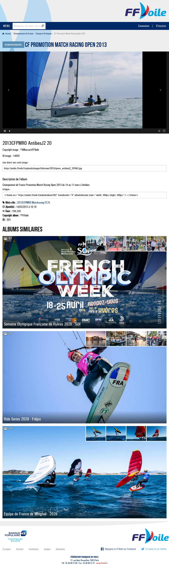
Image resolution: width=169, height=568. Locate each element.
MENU (6, 26)
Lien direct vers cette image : (84, 166)
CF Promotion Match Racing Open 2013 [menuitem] (69, 33)
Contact (19, 549)
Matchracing (38, 202)
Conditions (34, 549)
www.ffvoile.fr (102, 563)
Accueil (6, 33)
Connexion (143, 26)
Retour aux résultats (13, 45)
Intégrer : (84, 193)
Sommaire (60, 549)
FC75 (47, 202)
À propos (6, 549)
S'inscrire (161, 26)
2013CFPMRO (24, 202)
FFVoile (146, 10)
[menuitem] (7, 33)
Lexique (47, 549)
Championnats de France (23, 33)
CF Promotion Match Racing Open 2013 (66, 45)
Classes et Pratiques (43, 33)
